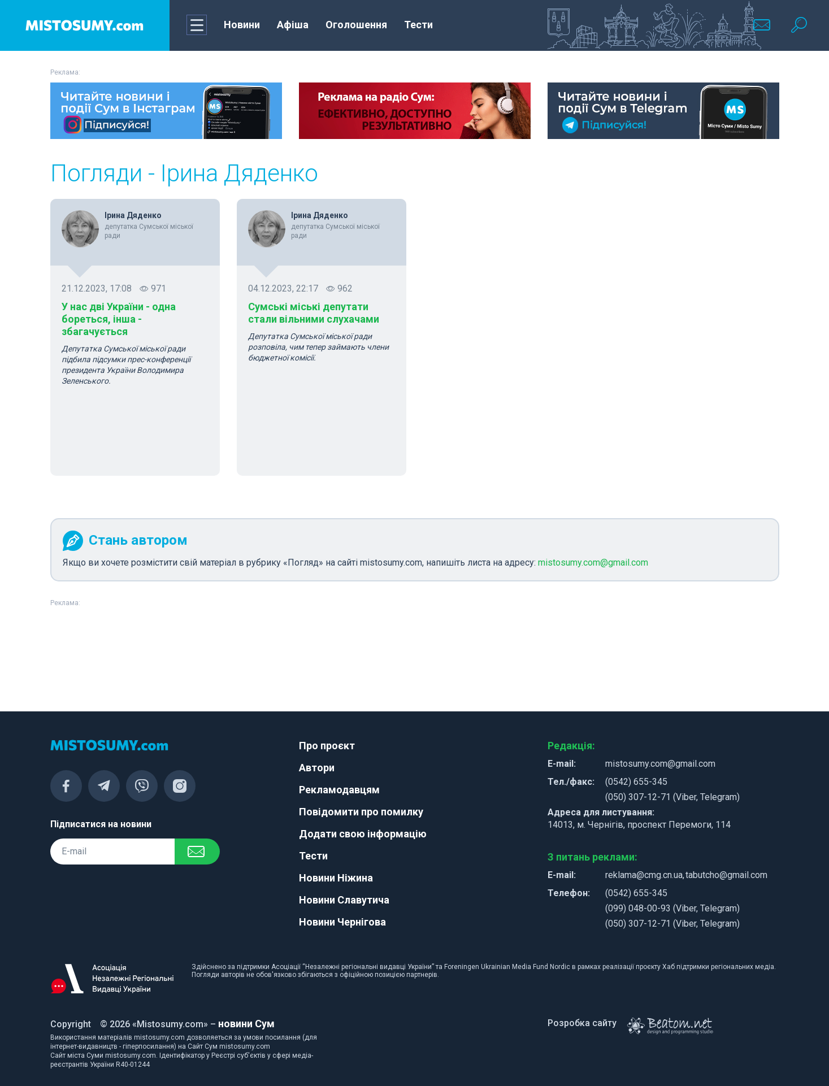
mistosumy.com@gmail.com (593, 562)
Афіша (293, 25)
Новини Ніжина (336, 878)
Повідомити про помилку (361, 812)
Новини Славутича (344, 900)
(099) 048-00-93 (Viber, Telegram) (672, 908)
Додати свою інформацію (363, 834)
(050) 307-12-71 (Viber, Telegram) (672, 797)
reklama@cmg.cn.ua (644, 875)
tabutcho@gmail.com (726, 875)
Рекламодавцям (339, 790)
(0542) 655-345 (636, 781)
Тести (418, 25)
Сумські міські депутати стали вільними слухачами (313, 313)
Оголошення (356, 25)
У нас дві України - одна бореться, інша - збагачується (119, 319)
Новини (242, 25)
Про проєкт (327, 745)
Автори (317, 768)
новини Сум (246, 1023)
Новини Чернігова (342, 922)
